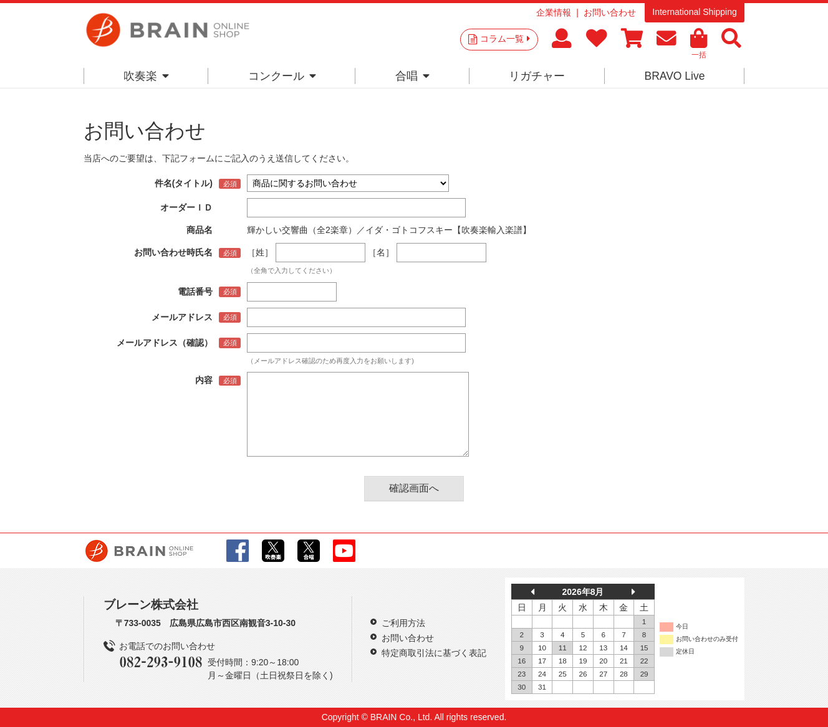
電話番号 (195, 292)
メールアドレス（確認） (165, 343)
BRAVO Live (674, 76)
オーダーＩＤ (186, 207)
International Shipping (694, 12)
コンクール (282, 76)
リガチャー (537, 76)
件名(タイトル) (184, 183)
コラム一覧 (505, 39)
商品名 (199, 230)
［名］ (381, 252)
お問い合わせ (610, 12)
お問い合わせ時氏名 (173, 252)
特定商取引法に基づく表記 (434, 653)
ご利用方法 (403, 623)
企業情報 (553, 12)
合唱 (412, 76)
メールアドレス (182, 317)
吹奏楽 (146, 76)
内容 (204, 380)
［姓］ (260, 252)
